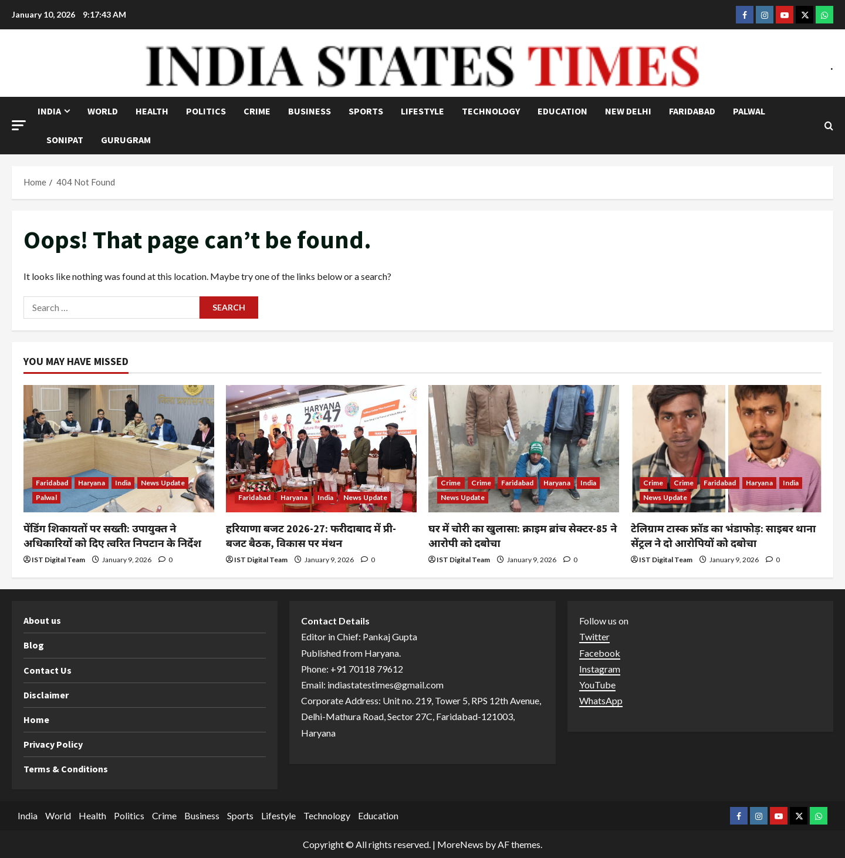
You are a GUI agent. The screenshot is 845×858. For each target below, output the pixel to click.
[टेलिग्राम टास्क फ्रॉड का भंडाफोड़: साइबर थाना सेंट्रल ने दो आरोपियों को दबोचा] (726, 448)
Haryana (91, 482)
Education (562, 111)
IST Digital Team (58, 559)
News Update (163, 482)
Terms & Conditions (65, 769)
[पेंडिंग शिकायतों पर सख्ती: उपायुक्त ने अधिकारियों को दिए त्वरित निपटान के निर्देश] (118, 448)
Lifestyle (422, 111)
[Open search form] (828, 125)
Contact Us (47, 670)
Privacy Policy (53, 744)
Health (152, 111)
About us (42, 620)
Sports (366, 111)
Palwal (749, 111)
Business (309, 111)
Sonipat (64, 140)
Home (36, 719)
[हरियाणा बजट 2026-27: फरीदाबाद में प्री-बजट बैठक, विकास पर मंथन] (321, 448)
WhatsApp (601, 700)
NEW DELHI (628, 111)
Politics (206, 111)
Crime (257, 111)
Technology (491, 111)
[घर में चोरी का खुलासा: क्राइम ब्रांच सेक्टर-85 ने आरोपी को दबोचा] (523, 448)
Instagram (599, 668)
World (102, 111)
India (49, 111)
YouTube (597, 684)
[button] (19, 125)
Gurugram (126, 140)
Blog (33, 645)
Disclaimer (46, 695)
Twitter (594, 636)
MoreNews (460, 844)
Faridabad (692, 111)
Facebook (599, 652)
